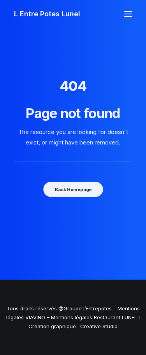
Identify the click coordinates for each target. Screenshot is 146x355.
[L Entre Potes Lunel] (47, 13)
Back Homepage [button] (73, 189)
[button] (128, 14)
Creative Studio (99, 326)
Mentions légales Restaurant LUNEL (94, 317)
